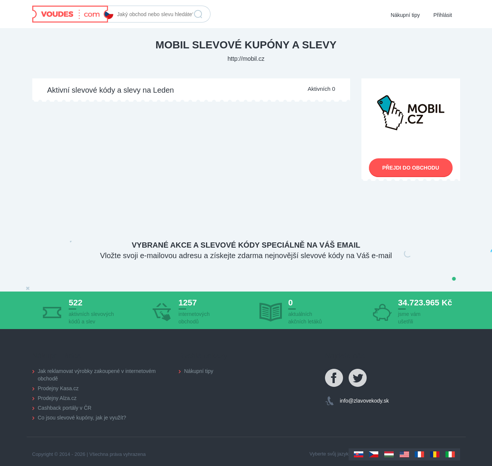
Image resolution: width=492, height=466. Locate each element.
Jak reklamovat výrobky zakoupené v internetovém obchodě (97, 375)
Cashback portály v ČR (65, 408)
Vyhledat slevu (198, 14)
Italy (450, 454)
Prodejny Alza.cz (57, 398)
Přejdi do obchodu (410, 168)
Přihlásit (442, 15)
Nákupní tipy (405, 15)
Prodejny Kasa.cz (58, 388)
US (404, 454)
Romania (434, 454)
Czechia (373, 454)
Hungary (389, 454)
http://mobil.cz (246, 59)
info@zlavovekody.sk (364, 401)
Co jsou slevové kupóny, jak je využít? (82, 418)
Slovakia (358, 454)
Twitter (358, 378)
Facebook (334, 378)
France (419, 454)
